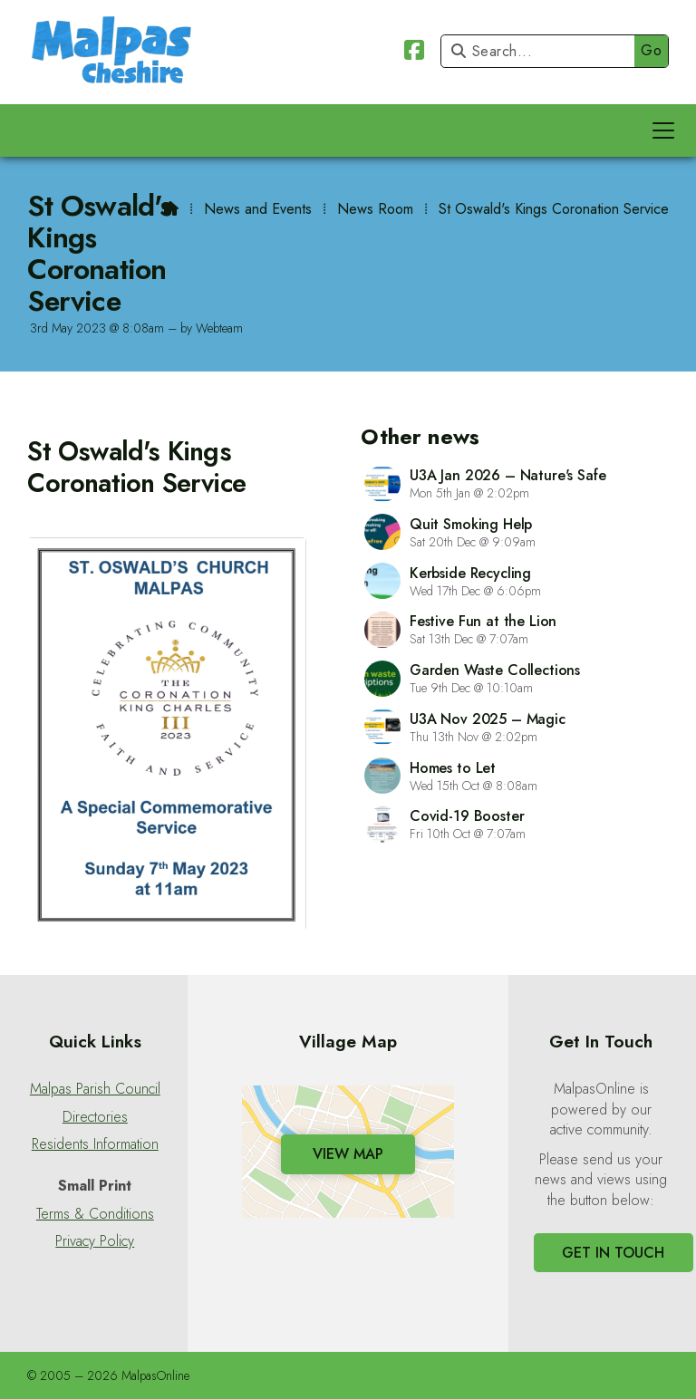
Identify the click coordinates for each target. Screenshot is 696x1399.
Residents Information (95, 1144)
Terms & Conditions (95, 1214)
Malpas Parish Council (95, 1089)
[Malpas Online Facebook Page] (414, 53)
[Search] (542, 51)
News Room (375, 208)
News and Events (258, 208)
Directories (95, 1117)
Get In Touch (613, 1252)
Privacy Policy (94, 1241)
